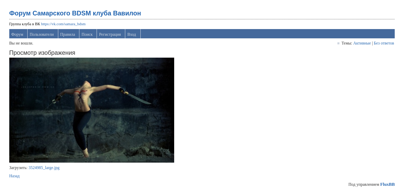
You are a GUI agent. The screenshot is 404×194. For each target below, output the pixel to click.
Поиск (86, 34)
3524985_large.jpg (44, 167)
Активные (362, 43)
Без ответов (384, 43)
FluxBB (387, 184)
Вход (131, 34)
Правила (67, 34)
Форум (17, 34)
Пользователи (42, 34)
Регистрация (110, 34)
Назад (14, 176)
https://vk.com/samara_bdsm (63, 24)
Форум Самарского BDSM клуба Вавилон (75, 13)
